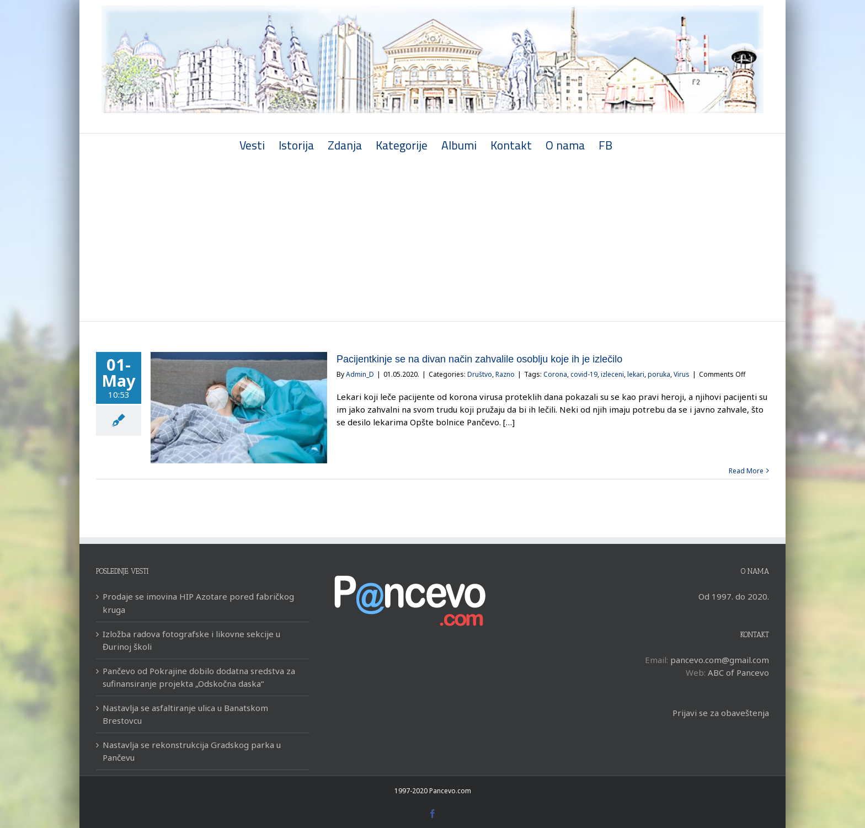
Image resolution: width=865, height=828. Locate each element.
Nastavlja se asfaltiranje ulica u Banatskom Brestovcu (183, 714)
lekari (633, 374)
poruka (656, 374)
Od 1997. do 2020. (731, 596)
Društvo (477, 374)
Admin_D (358, 374)
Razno (502, 374)
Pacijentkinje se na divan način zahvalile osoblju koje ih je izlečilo (477, 359)
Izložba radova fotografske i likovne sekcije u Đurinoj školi (189, 640)
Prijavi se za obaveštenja (718, 712)
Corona (553, 374)
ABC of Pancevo (735, 672)
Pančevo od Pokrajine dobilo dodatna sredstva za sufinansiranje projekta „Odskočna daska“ (196, 677)
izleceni (610, 374)
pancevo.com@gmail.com (717, 659)
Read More (744, 471)
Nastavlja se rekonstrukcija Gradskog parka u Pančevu (189, 751)
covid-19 (581, 374)
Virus (679, 374)
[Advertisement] (430, 238)
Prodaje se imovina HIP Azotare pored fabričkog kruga (196, 603)
